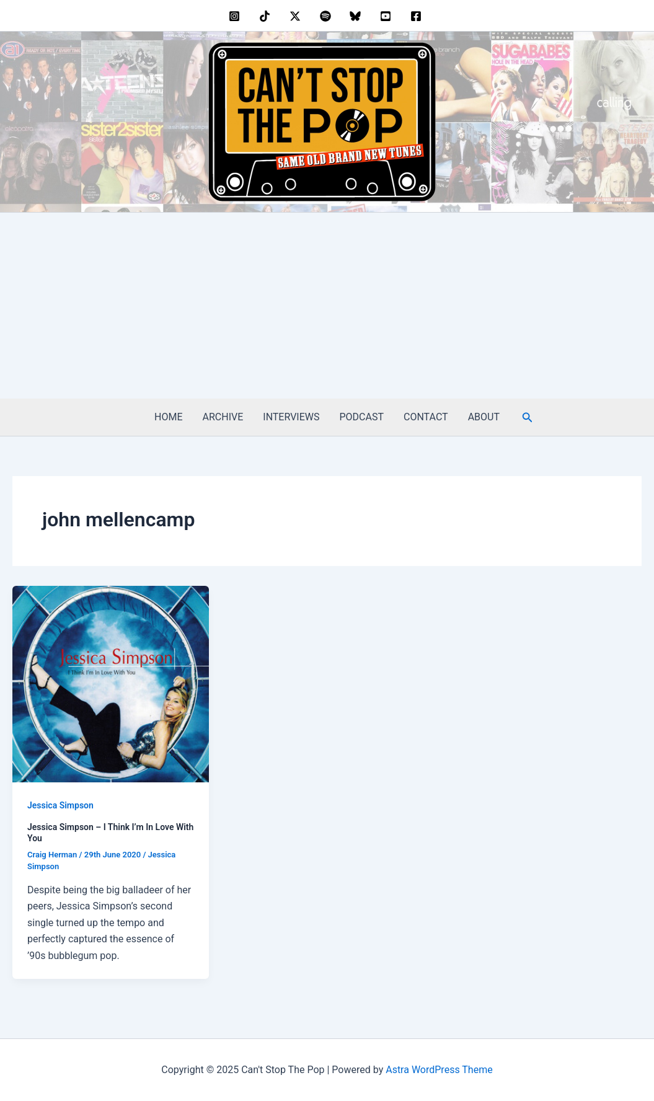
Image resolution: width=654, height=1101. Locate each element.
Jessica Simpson (60, 805)
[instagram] (236, 16)
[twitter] (296, 16)
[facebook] (417, 16)
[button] (527, 417)
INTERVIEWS (291, 417)
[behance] (266, 16)
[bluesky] (357, 16)
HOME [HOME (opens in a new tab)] (168, 417)
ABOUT (484, 417)
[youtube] (387, 16)
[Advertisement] (327, 305)
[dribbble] (327, 16)
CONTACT (426, 417)
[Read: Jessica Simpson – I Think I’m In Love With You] (110, 683)
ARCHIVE (223, 417)
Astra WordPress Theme (439, 1070)
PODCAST (362, 417)
